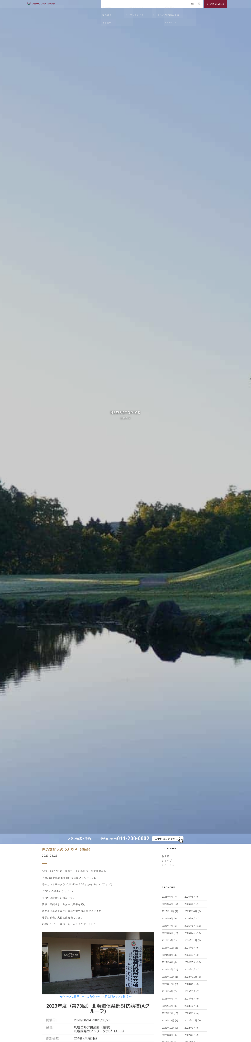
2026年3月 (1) (191, 904)
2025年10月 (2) (192, 911)
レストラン (168, 865)
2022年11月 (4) (192, 1020)
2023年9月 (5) (191, 984)
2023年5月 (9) (191, 998)
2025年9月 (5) (169, 918)
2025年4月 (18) (192, 933)
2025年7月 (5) (169, 925)
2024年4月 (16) (170, 969)
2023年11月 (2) (192, 976)
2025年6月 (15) (192, 925)
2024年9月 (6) (191, 947)
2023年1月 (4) (191, 1013)
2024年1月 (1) (191, 969)
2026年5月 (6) (191, 896)
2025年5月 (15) (170, 933)
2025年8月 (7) (191, 918)
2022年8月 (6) (169, 1035)
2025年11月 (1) (170, 911)
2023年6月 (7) (169, 998)
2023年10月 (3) (170, 984)
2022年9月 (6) (191, 1027)
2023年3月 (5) (191, 1006)
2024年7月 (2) (191, 955)
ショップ (167, 860)
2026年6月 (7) (169, 896)
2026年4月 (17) (170, 904)
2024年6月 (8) (169, 962)
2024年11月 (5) (192, 940)
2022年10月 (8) (170, 1027)
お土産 (166, 856)
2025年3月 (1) (169, 940)
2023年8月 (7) (169, 991)
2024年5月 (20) (192, 962)
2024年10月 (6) (170, 947)
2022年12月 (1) (170, 1020)
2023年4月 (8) (169, 1006)
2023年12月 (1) (170, 976)
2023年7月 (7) (191, 991)
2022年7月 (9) (191, 1035)
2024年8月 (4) (169, 955)
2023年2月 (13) (170, 1013)
